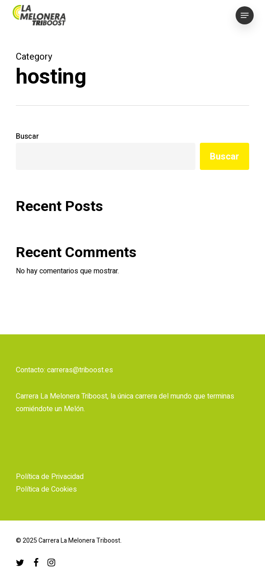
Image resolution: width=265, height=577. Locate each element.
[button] (245, 15)
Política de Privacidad (50, 476)
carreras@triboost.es (80, 370)
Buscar (27, 136)
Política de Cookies (46, 489)
